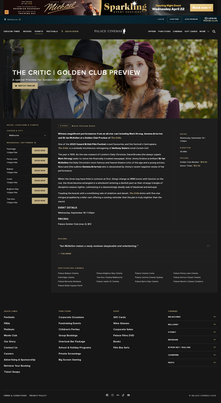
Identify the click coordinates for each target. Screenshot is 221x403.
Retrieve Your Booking (17, 365)
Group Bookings (68, 335)
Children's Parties (69, 329)
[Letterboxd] (118, 395)
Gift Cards (119, 317)
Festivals (9, 317)
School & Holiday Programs (75, 347)
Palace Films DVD (123, 335)
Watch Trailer (25, 86)
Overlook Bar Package (72, 341)
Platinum (9, 329)
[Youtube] (128, 395)
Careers (9, 353)
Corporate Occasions (71, 317)
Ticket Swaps (12, 371)
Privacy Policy (38, 395)
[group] (15, 19)
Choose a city (15, 131)
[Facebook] (107, 395)
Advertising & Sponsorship (19, 359)
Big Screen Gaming (70, 359)
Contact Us (10, 347)
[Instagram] (112, 395)
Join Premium (191, 19)
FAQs (7, 323)
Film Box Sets (121, 347)
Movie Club (10, 335)
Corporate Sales (123, 329)
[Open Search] (214, 31)
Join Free (174, 19)
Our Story (10, 341)
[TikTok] (123, 395)
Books (117, 341)
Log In (161, 19)
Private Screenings (70, 353)
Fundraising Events (70, 323)
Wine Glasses (121, 323)
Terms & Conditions (15, 395)
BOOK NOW (40, 151)
